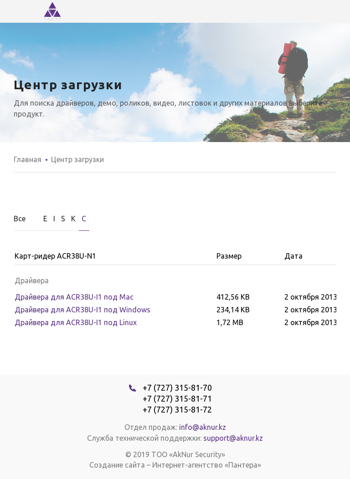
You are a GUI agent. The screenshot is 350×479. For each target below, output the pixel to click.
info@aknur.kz (202, 427)
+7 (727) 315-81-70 (177, 387)
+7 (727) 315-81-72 (177, 409)
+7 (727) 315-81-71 (177, 398)
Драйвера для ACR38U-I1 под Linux (76, 322)
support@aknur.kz (233, 438)
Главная (27, 159)
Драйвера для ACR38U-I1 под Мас (74, 297)
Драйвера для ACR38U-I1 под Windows (82, 310)
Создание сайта (117, 465)
